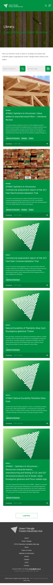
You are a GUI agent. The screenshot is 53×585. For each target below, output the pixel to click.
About (26, 540)
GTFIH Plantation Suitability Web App (26, 546)
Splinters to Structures (26, 555)
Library (26, 558)
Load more (26, 517)
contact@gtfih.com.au (35, 570)
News (26, 549)
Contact (26, 567)
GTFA (26, 564)
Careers (26, 561)
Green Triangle (26, 543)
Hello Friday (26, 582)
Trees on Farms (26, 552)
